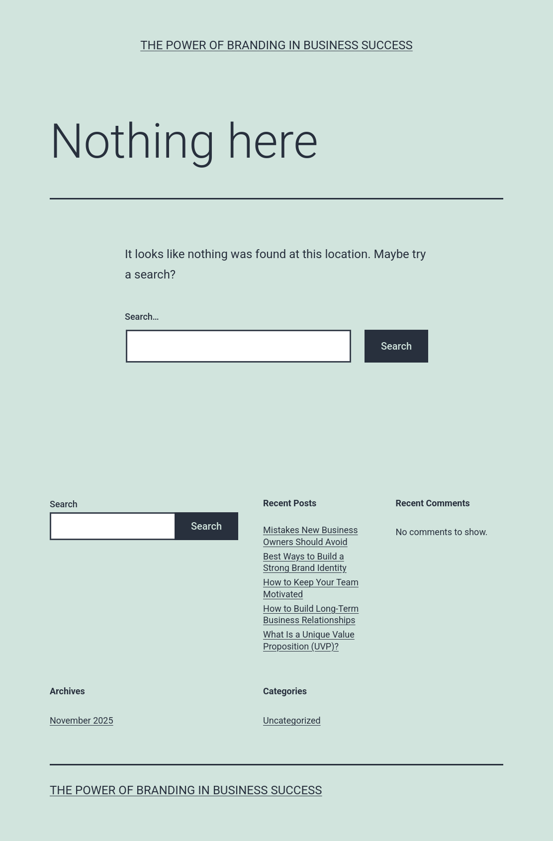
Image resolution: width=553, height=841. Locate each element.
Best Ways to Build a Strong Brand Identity (305, 562)
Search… (142, 316)
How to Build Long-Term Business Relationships (311, 614)
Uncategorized (292, 720)
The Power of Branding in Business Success (276, 45)
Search (64, 504)
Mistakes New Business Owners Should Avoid (310, 536)
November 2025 (81, 720)
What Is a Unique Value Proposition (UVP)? (309, 640)
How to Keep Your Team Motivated (311, 588)
